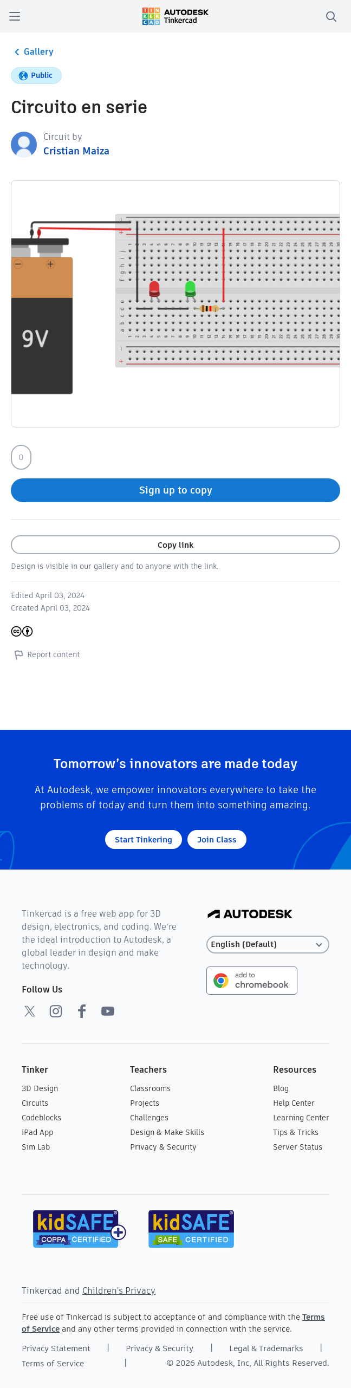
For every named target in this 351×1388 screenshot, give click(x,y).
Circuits (35, 1103)
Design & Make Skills (167, 1132)
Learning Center (301, 1117)
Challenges (149, 1117)
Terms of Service (53, 1363)
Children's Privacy (118, 1291)
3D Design (40, 1088)
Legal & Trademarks (266, 1348)
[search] (331, 16)
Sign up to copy (175, 490)
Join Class (217, 839)
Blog (281, 1088)
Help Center (294, 1103)
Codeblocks (41, 1117)
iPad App (37, 1132)
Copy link (175, 544)
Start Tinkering (143, 839)
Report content (45, 654)
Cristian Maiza (76, 151)
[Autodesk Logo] (250, 915)
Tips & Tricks (295, 1132)
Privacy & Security (163, 1146)
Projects (144, 1103)
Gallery (32, 52)
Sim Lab (36, 1146)
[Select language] (268, 944)
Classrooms (150, 1088)
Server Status (297, 1146)
